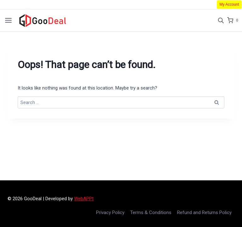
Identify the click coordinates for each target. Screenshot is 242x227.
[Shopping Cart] (234, 20)
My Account (229, 4)
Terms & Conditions (150, 212)
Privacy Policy (110, 212)
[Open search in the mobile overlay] (221, 20)
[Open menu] (8, 20)
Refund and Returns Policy (204, 212)
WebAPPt (84, 198)
